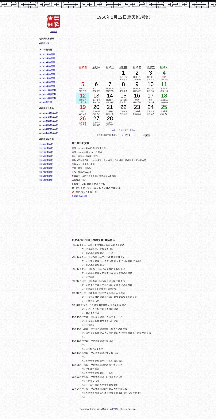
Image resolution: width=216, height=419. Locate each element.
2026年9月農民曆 (47, 86)
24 (151, 107)
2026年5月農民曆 (47, 70)
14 (110, 96)
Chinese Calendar (128, 409)
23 (137, 107)
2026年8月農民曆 (47, 82)
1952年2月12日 (46, 152)
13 (96, 96)
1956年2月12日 (46, 168)
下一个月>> (130, 130)
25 (164, 107)
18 (164, 96)
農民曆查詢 (44, 43)
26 (83, 118)
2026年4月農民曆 (47, 66)
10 (151, 84)
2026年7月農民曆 (47, 78)
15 (123, 96)
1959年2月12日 (46, 180)
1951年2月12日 (46, 148)
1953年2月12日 (46, 156)
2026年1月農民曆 (47, 54)
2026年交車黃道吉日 (48, 117)
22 (123, 107)
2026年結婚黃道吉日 (48, 113)
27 (96, 118)
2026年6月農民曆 (47, 74)
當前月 (123, 130)
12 (83, 96)
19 (83, 107)
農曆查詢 (53, 32)
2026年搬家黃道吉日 (48, 129)
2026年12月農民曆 (47, 98)
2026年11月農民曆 (47, 94)
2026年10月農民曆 (47, 90)
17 (151, 96)
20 (96, 107)
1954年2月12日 (46, 160)
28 (110, 118)
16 (137, 96)
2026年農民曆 (45, 102)
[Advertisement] (50, 313)
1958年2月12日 (46, 176)
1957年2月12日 (46, 172)
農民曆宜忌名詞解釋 (79, 196)
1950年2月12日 (46, 144)
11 (164, 84)
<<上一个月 (116, 130)
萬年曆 (105, 409)
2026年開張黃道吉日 (48, 125)
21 (110, 107)
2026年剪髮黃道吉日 (48, 121)
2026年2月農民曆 (47, 58)
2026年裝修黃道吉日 (48, 133)
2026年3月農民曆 (47, 62)
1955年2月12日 (46, 164)
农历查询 (114, 409)
